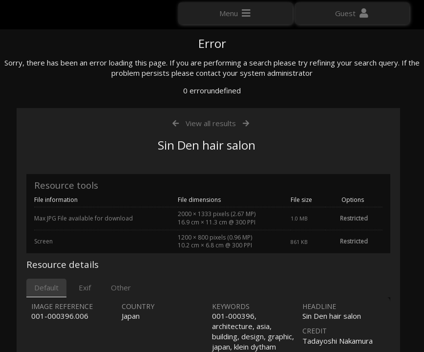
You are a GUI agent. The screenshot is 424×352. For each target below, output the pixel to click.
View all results (211, 224)
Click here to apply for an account (63, 175)
